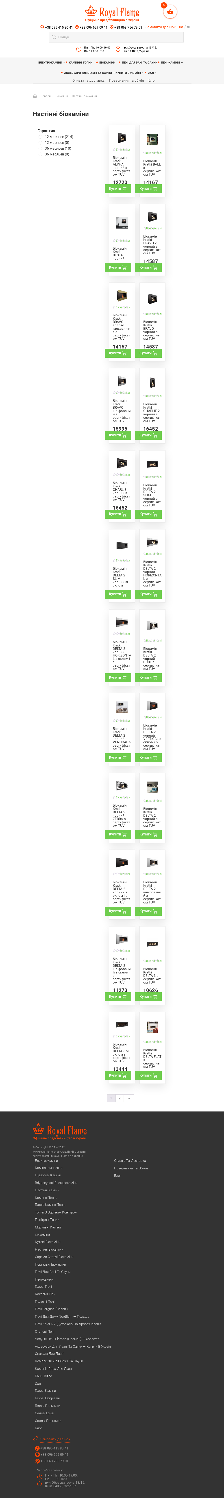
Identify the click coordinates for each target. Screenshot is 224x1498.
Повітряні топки (47, 1220)
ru (188, 27)
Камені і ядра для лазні (53, 1369)
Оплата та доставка (88, 81)
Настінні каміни (47, 1190)
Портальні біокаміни (50, 1264)
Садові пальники (48, 1421)
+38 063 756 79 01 (126, 27)
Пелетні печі (44, 1302)
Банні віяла (43, 1376)
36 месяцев (58, 148)
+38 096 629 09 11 (91, 27)
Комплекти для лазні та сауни (59, 1361)
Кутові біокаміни (47, 1242)
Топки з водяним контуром (56, 1212)
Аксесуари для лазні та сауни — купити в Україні (102, 72)
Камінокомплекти (48, 1168)
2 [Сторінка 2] (120, 1098)
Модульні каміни (48, 1227)
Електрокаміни (50, 62)
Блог (152, 81)
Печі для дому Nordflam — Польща (62, 1317)
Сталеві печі (44, 1332)
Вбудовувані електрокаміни (56, 1183)
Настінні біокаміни (49, 1249)
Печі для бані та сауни (139, 62)
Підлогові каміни (48, 1175)
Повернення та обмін (126, 81)
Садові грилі (44, 1413)
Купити (118, 189)
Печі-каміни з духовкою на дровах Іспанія (68, 1324)
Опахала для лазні (49, 1354)
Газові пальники (47, 1406)
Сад (151, 72)
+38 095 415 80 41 (56, 27)
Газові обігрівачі (47, 1398)
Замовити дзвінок (161, 27)
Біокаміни (107, 62)
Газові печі (43, 1287)
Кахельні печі (45, 1294)
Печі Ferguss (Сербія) (51, 1309)
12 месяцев (59, 137)
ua (181, 27)
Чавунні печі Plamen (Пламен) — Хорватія (67, 1339)
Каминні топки (80, 62)
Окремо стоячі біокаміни (54, 1257)
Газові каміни (45, 1391)
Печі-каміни (170, 62)
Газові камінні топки (50, 1205)
